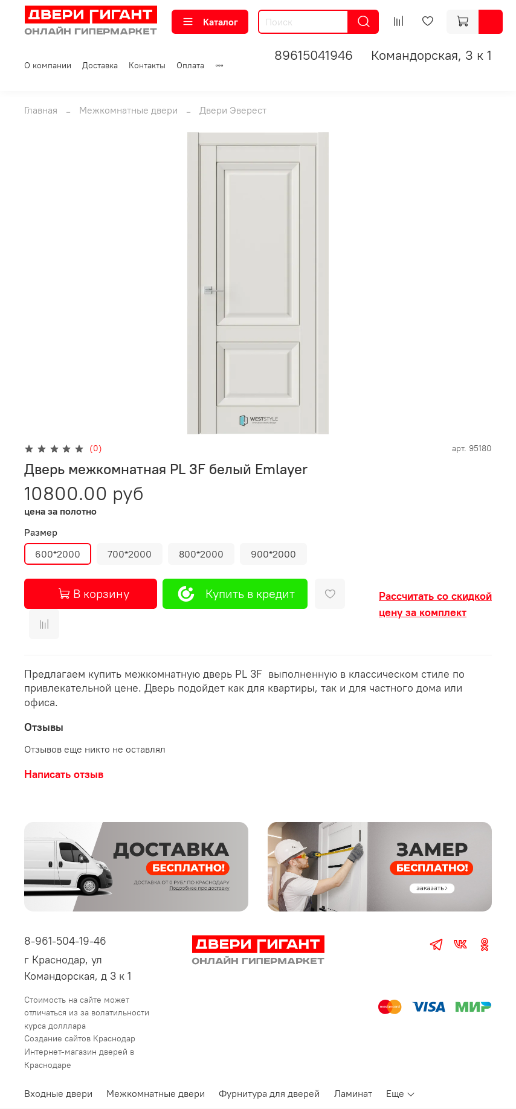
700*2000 (130, 554)
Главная (40, 110)
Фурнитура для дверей (269, 1093)
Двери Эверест (232, 110)
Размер (40, 532)
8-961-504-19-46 (65, 941)
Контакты (147, 65)
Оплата (190, 65)
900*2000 (273, 554)
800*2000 (201, 554)
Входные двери (58, 1093)
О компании (47, 65)
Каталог (210, 22)
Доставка (100, 65)
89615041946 (313, 55)
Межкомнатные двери (128, 110)
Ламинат (353, 1093)
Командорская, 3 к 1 (431, 55)
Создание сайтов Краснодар (79, 1038)
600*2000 (57, 554)
